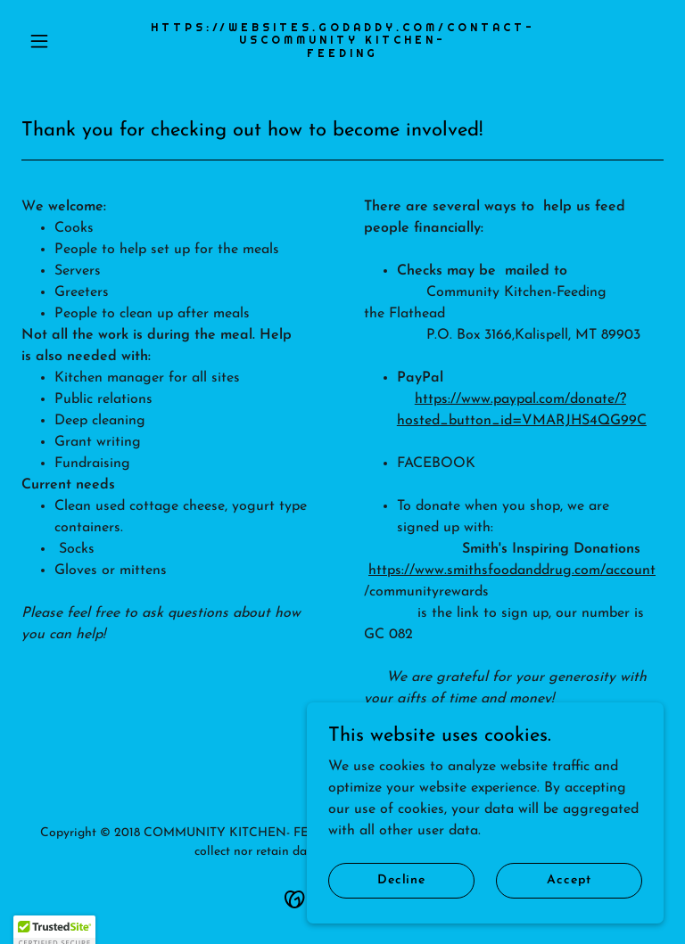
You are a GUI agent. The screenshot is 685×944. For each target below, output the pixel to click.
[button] (69, 41)
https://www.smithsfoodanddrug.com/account (512, 570)
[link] (342, 53)
